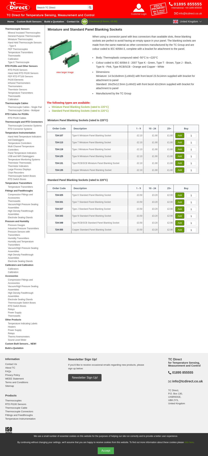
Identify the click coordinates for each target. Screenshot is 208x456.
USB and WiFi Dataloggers (21, 156)
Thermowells (14, 55)
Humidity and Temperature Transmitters (21, 243)
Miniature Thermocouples (20, 39)
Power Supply (14, 312)
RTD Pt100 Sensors (17, 70)
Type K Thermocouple (18, 62)
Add (180, 135)
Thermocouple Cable (16, 407)
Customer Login (139, 14)
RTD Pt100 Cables (17, 118)
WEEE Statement (14, 378)
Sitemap (9, 386)
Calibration (13, 59)
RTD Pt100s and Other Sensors (21, 66)
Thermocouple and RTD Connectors (24, 122)
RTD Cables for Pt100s (17, 114)
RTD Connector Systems (20, 129)
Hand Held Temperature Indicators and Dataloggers (24, 138)
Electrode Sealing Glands (20, 217)
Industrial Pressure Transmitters (23, 228)
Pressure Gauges (16, 225)
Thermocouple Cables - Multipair (23, 110)
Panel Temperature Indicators (22, 153)
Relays (11, 309)
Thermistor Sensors (17, 89)
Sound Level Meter (17, 340)
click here (189, 442)
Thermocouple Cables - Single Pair (25, 107)
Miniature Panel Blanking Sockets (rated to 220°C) (80, 106)
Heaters (12, 327)
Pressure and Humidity (17, 221)
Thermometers (15, 86)
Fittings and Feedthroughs (19, 190)
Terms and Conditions (16, 382)
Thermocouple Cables (16, 103)
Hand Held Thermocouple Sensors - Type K (24, 44)
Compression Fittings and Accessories (20, 196)
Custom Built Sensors (29, 21)
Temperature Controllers (19, 143)
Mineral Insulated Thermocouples (24, 33)
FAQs (8, 371)
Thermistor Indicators (18, 166)
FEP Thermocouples (18, 49)
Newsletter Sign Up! (85, 377)
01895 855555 (182, 372)
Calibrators (13, 269)
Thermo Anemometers (19, 336)
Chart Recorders (16, 172)
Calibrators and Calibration (19, 265)
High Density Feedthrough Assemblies (20, 213)
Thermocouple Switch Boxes (22, 176)
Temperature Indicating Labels (22, 323)
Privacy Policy (12, 375)
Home (10, 21)
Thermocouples (13, 400)
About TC (10, 367)
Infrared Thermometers (19, 83)
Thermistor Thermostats (19, 163)
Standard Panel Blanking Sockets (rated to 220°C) (80, 110)
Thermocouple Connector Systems (25, 125)
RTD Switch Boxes (17, 179)
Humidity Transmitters (18, 238)
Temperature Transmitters (20, 52)
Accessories (11, 276)
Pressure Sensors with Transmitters (19, 233)
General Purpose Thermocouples (24, 36)
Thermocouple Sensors (17, 29)
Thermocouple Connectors (19, 411)
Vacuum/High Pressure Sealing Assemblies (23, 206)
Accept (105, 450)
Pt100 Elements (15, 80)
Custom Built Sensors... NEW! (20, 344)
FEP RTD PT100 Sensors (20, 76)
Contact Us (73, 21)
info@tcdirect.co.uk (190, 13)
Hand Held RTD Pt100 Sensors (23, 73)
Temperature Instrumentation (20, 133)
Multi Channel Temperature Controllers (21, 148)
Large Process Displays (19, 169)
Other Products (13, 319)
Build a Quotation (54, 21)
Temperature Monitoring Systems (24, 159)
